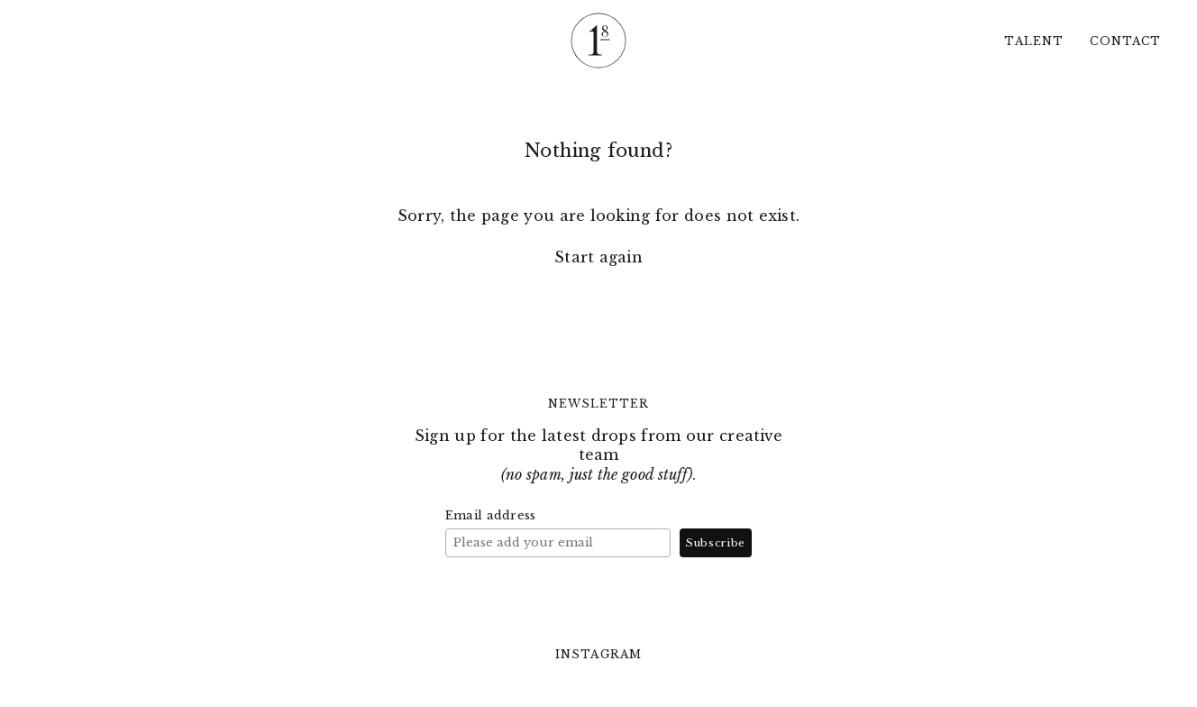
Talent (1033, 41)
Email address (490, 515)
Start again (598, 257)
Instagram (598, 654)
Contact (1125, 41)
